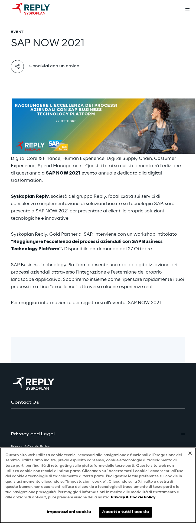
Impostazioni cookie (69, 512)
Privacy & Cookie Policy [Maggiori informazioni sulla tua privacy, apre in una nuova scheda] (133, 497)
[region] (98, 485)
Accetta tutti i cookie (125, 512)
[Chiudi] (190, 453)
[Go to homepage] (36, 8)
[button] (98, 402)
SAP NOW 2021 (144, 302)
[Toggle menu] (187, 8)
